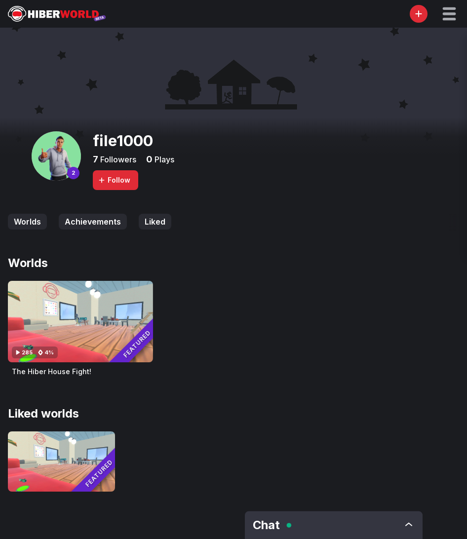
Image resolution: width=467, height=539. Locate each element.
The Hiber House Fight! (51, 371)
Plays (163, 159)
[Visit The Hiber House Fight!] (80, 321)
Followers (117, 159)
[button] (449, 14)
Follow (114, 180)
